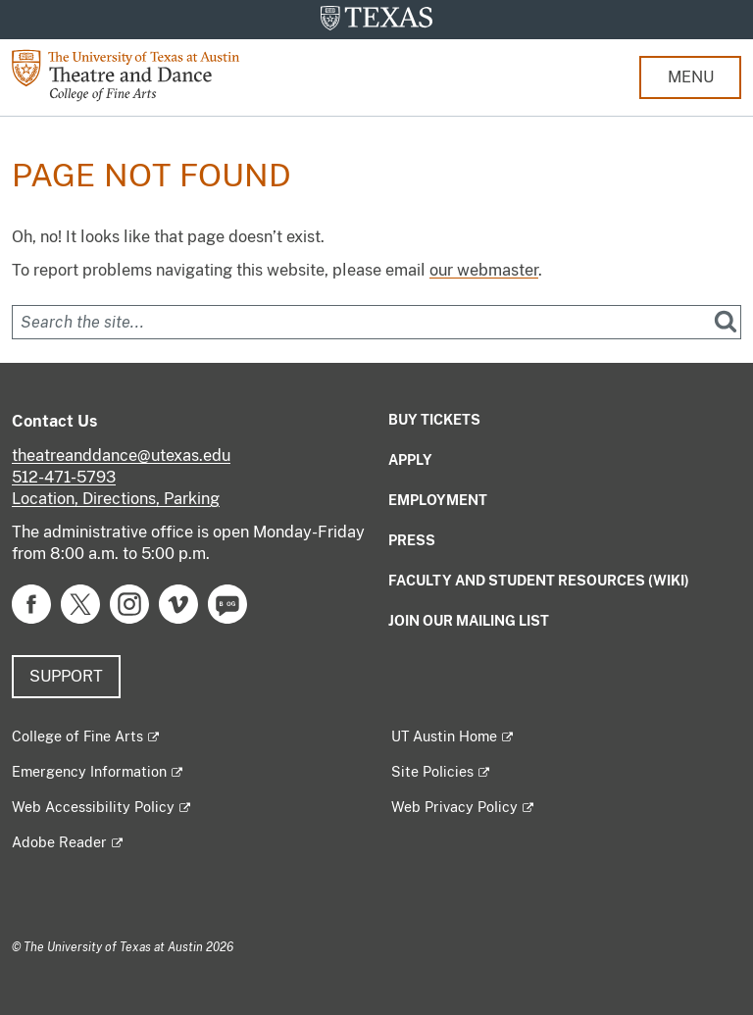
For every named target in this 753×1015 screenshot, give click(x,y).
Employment (437, 500)
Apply (410, 460)
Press (411, 540)
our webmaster (483, 270)
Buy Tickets (434, 420)
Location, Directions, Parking (116, 498)
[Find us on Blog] (227, 602)
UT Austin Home (444, 736)
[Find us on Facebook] (31, 602)
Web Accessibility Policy (93, 807)
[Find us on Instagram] (129, 602)
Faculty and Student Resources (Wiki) (538, 580)
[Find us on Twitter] (80, 602)
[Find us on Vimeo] (178, 602)
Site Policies (432, 772)
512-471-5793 (64, 477)
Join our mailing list (468, 621)
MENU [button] (691, 77)
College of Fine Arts (77, 736)
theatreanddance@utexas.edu (121, 455)
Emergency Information (89, 772)
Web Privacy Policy (454, 807)
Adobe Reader (59, 842)
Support (66, 676)
